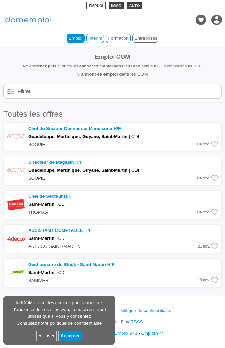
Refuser (47, 335)
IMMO (116, 5)
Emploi (76, 38)
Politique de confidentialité (145, 310)
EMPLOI (95, 5)
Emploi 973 (126, 333)
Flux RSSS (132, 321)
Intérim (95, 38)
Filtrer (24, 91)
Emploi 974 (152, 333)
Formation (118, 38)
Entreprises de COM (146, 38)
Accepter (70, 335)
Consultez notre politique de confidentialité (59, 323)
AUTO (134, 5)
